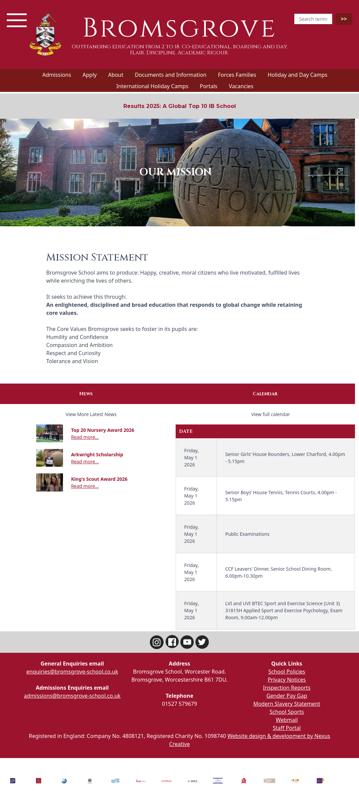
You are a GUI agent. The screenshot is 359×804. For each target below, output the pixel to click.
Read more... (85, 437)
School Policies (286, 671)
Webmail (287, 720)
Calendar (265, 394)
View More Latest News (91, 414)
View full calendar (270, 414)
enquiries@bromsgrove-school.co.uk (72, 671)
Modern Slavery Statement (286, 703)
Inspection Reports (287, 687)
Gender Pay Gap (286, 695)
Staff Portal (287, 728)
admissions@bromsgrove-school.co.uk (72, 695)
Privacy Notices (287, 679)
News (86, 394)
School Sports (287, 711)
